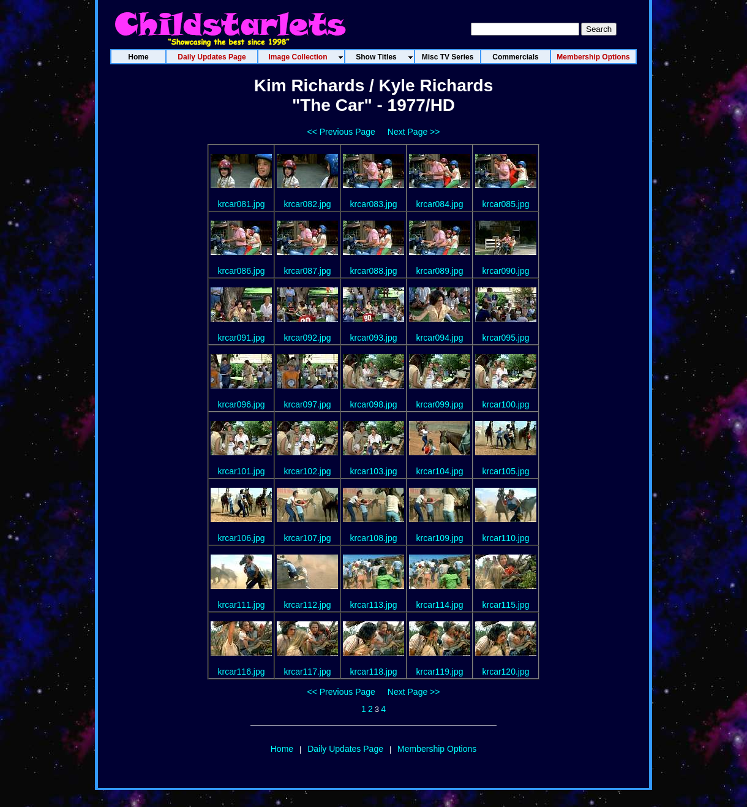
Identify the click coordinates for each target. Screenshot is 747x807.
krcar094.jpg (439, 338)
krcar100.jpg (505, 404)
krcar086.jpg (241, 271)
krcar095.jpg (505, 338)
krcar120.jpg (505, 671)
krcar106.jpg (241, 538)
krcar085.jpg (505, 204)
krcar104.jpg (439, 471)
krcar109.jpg (439, 538)
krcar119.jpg (439, 671)
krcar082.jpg (307, 204)
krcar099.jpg (439, 404)
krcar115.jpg (505, 605)
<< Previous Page (341, 132)
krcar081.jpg (241, 204)
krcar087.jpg (307, 271)
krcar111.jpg (241, 605)
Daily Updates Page (345, 749)
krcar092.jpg (307, 338)
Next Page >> (414, 132)
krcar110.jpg (505, 538)
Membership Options (436, 749)
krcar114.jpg (439, 605)
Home (282, 749)
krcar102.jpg (307, 471)
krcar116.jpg (241, 671)
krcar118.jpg (373, 671)
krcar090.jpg (505, 271)
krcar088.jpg (373, 271)
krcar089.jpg (439, 271)
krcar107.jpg (307, 538)
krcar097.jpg (307, 404)
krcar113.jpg (373, 605)
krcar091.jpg (241, 338)
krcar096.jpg (241, 404)
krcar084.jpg (439, 204)
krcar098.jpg (373, 404)
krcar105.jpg (505, 471)
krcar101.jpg (241, 471)
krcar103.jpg (373, 471)
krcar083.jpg (373, 204)
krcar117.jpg (307, 671)
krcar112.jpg (307, 605)
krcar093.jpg (373, 338)
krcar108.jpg (373, 538)
